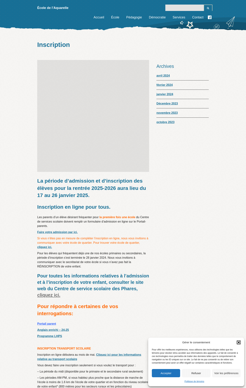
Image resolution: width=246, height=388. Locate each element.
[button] (239, 342)
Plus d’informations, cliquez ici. (91, 349)
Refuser (196, 373)
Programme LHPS (49, 242)
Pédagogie (134, 17)
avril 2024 (163, 75)
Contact (197, 17)
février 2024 (164, 84)
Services (179, 17)
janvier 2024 (164, 94)
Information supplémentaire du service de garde (78, 356)
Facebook (210, 17)
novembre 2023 (167, 112)
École (115, 17)
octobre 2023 (165, 122)
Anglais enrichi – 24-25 (53, 235)
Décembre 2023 (167, 103)
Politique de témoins (194, 381)
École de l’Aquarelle (52, 8)
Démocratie (157, 17)
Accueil (99, 17)
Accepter (166, 373)
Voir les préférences (226, 373)
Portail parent (46, 229)
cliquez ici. (44, 153)
